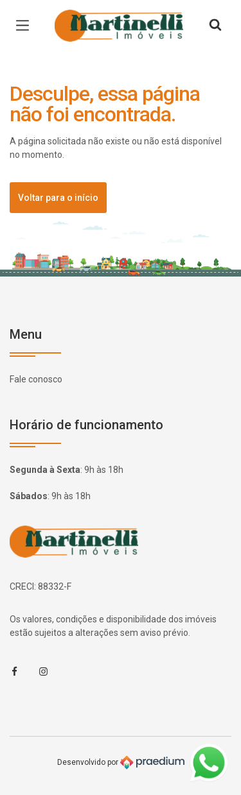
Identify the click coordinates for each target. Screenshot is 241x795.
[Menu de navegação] (26, 26)
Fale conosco (36, 379)
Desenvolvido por (120, 762)
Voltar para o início (58, 197)
